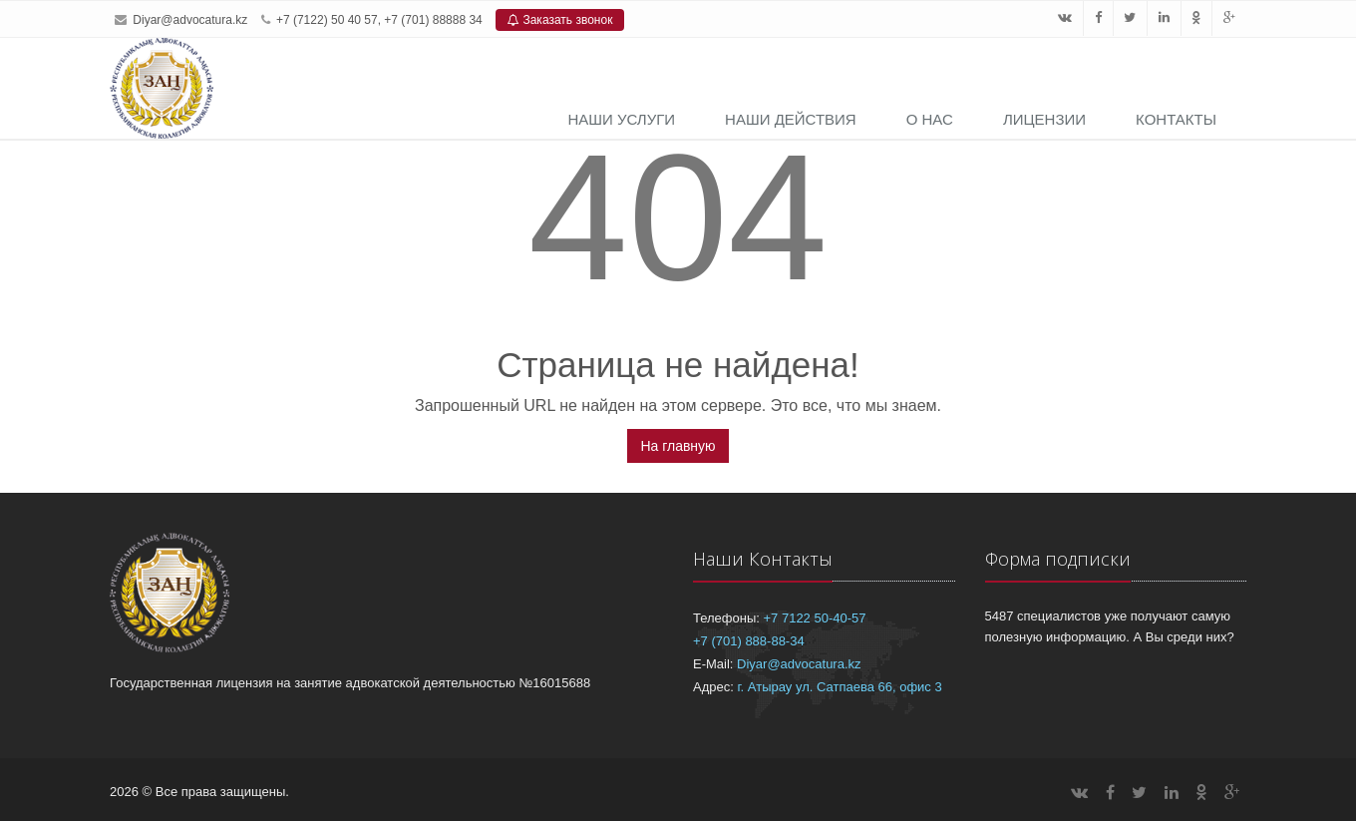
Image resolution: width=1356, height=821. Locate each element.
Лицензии (1044, 119)
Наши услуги (621, 119)
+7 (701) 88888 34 (433, 20)
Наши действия (790, 119)
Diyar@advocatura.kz (190, 20)
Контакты (1176, 119)
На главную (677, 446)
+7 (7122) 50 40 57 (327, 20)
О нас (929, 119)
